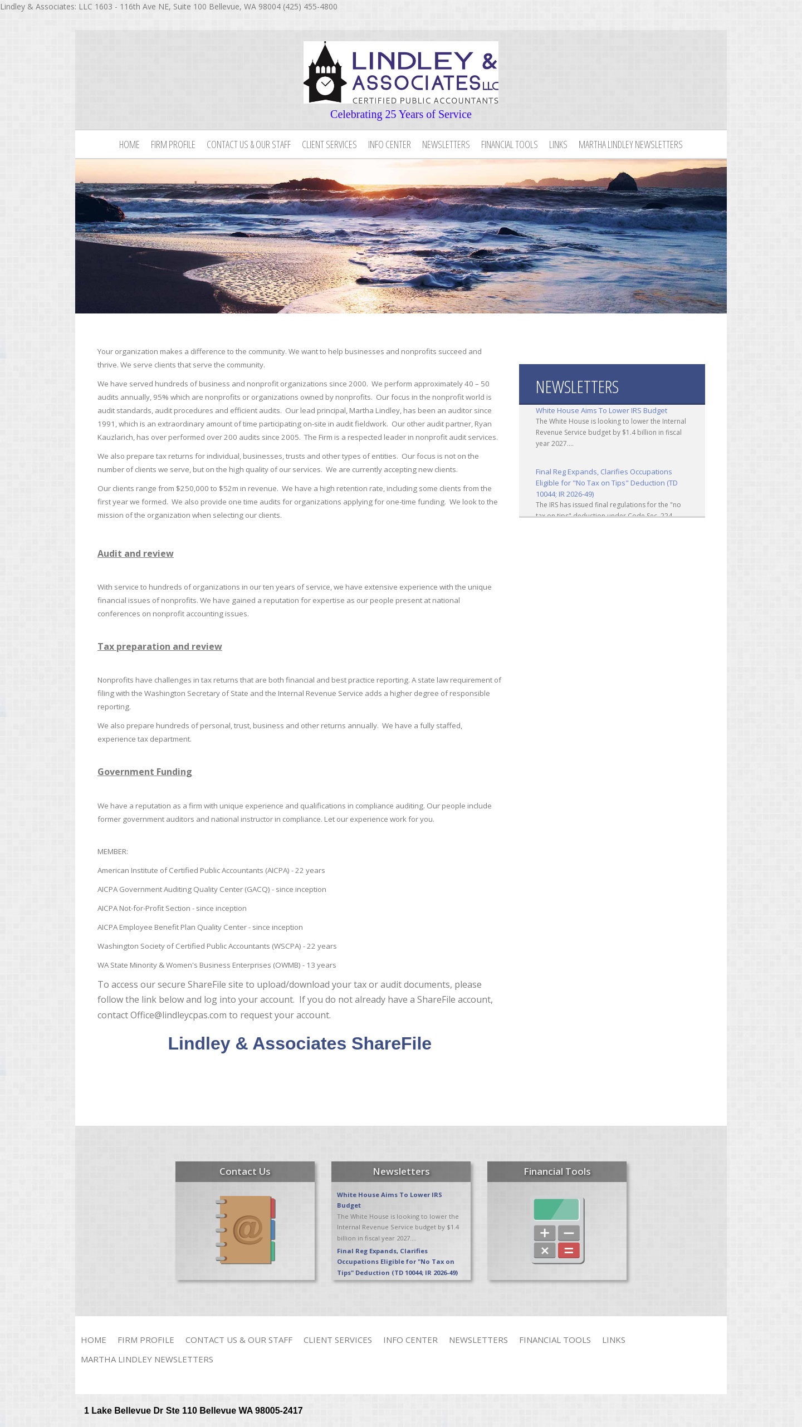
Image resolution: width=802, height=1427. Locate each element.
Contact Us (245, 1171)
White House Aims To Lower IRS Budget (601, 410)
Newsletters (446, 144)
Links (558, 144)
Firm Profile (173, 144)
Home (129, 144)
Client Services (329, 144)
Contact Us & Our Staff (249, 144)
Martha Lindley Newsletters (631, 144)
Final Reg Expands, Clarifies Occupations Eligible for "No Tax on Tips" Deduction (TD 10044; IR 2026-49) (607, 483)
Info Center (389, 144)
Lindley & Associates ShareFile (300, 1043)
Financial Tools (509, 144)
